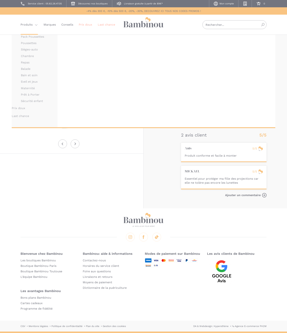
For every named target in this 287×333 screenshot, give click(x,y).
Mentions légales (38, 326)
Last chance (106, 24)
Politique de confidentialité (67, 326)
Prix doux (85, 24)
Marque (209, 69)
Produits (26, 24)
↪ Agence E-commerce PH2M (249, 326)
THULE (185, 39)
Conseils (67, 24)
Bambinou (143, 24)
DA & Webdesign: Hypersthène (211, 326)
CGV (22, 326)
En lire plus (189, 120)
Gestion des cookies (114, 326)
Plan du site (92, 326)
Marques (50, 24)
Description (189, 69)
